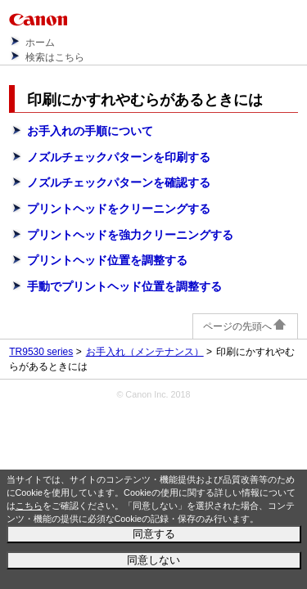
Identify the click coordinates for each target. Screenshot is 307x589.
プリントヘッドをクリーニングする (118, 208)
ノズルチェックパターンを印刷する (118, 157)
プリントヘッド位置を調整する (107, 260)
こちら (29, 505)
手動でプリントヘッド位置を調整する (124, 286)
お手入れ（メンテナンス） (145, 351)
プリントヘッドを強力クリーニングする (130, 234)
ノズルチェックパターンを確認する (118, 182)
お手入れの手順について (90, 130)
